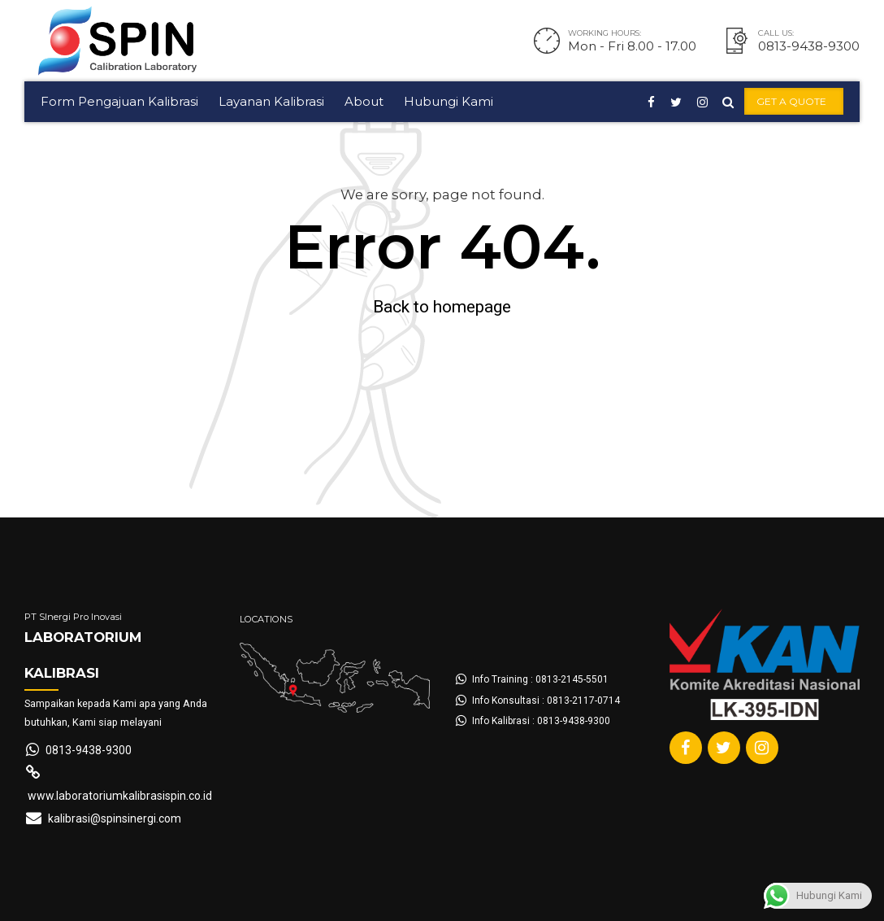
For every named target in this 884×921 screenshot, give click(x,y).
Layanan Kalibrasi (271, 101)
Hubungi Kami (448, 101)
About (364, 101)
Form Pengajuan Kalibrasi (119, 101)
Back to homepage (442, 306)
